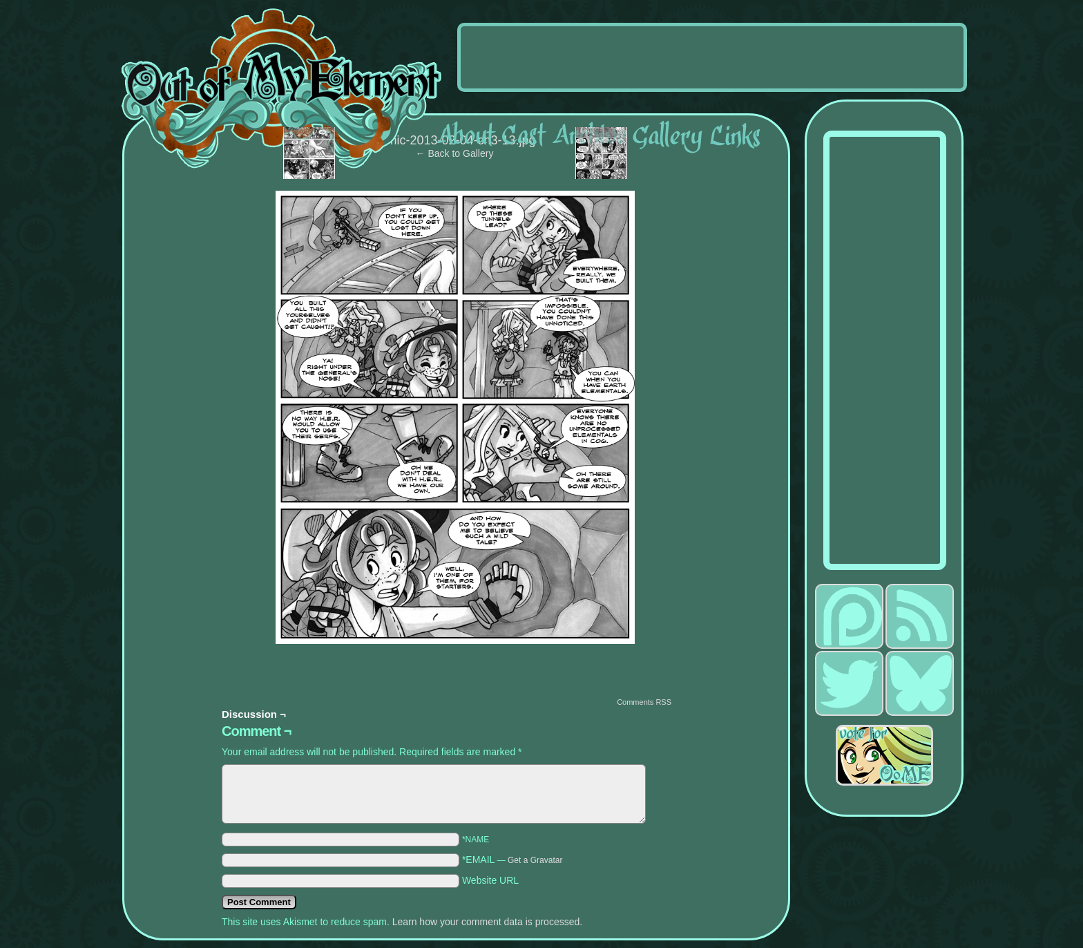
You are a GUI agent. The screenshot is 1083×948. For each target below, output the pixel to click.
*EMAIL (512, 859)
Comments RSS (644, 702)
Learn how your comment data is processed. (487, 921)
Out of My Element (281, 89)
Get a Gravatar (535, 860)
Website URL (490, 880)
